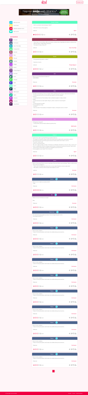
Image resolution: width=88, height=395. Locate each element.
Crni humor (16, 43)
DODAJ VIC (80, 2)
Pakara (51, 227)
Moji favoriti (16, 31)
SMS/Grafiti (16, 91)
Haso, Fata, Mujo (17, 46)
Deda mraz (51, 212)
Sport (15, 85)
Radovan (35, 82)
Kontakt (69, 393)
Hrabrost (55, 135)
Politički (15, 61)
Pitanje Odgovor (17, 70)
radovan (35, 30)
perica (54, 160)
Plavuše (15, 58)
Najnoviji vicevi (17, 22)
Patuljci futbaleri (54, 22)
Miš (52, 195)
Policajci (15, 79)
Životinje (15, 73)
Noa (55, 119)
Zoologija (55, 39)
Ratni (15, 76)
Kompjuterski (16, 49)
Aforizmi (15, 98)
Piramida (15, 101)
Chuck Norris (16, 104)
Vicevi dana (16, 25)
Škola (15, 88)
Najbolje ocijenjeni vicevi (19, 28)
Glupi (15, 82)
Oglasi (15, 95)
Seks (15, 55)
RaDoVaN (35, 126)
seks (55, 73)
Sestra (51, 179)
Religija (15, 64)
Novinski (15, 52)
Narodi (15, 67)
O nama (73, 393)
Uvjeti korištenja (79, 393)
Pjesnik (54, 56)
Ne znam (15, 39)
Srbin (55, 91)
